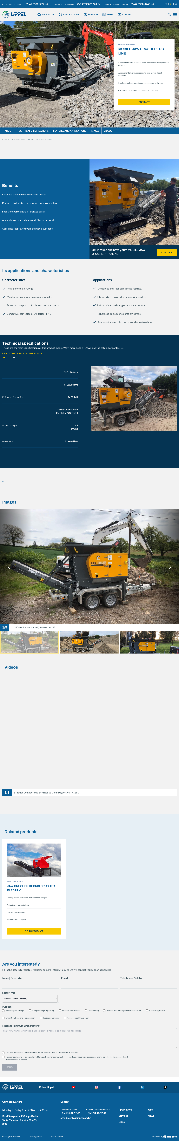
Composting (93, 1010)
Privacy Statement (70, 1052)
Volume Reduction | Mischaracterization (124, 1010)
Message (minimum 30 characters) (21, 1025)
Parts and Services (51, 1018)
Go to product (34, 931)
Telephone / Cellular (131, 978)
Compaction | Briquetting (43, 1010)
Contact (144, 102)
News (151, 1115)
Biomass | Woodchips (15, 1010)
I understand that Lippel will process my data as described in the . (42, 1052)
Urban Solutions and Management (20, 1018)
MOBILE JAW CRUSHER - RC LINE (40, 140)
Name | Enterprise (12, 978)
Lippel (122, 1121)
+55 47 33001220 (88, 4)
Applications (125, 1109)
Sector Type (8, 992)
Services (123, 1115)
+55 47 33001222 (36, 4)
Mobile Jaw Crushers (17, 140)
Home (4, 140)
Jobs (150, 1109)
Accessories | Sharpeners (78, 1018)
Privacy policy (36, 1136)
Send (10, 1067)
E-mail (64, 978)
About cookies (56, 1136)
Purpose (6, 1006)
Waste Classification (71, 1010)
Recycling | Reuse (157, 1010)
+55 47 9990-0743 (141, 4)
